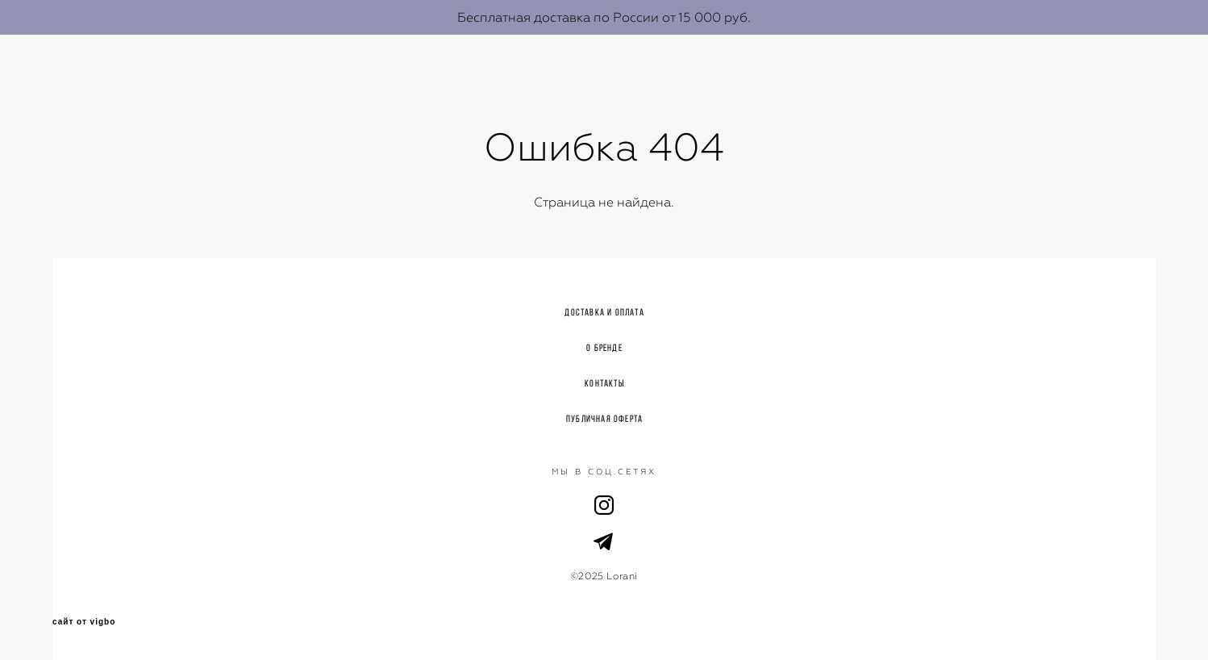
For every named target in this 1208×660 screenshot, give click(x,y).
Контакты (604, 383)
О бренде (604, 347)
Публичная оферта (604, 418)
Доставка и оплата (604, 312)
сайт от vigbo (83, 622)
